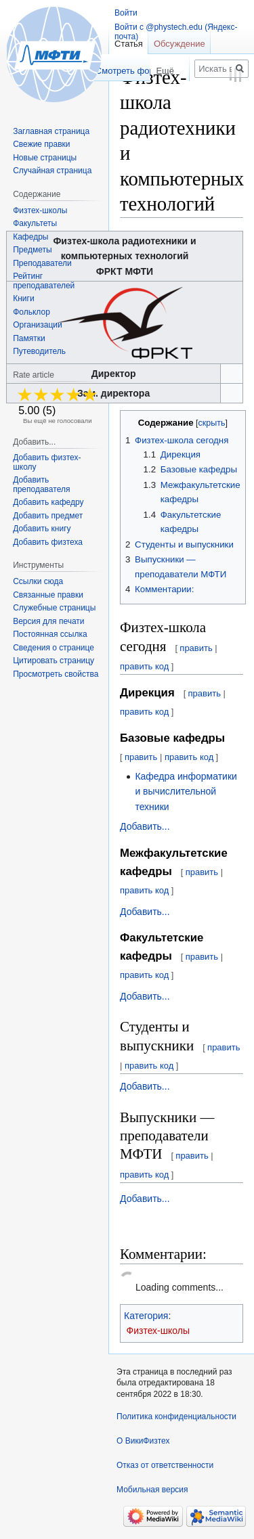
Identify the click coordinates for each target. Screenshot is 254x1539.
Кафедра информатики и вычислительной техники (186, 791)
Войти (125, 13)
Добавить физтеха (48, 542)
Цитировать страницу (53, 660)
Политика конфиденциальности (176, 1416)
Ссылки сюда (38, 581)
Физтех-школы (158, 1330)
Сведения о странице (53, 647)
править (195, 648)
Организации (37, 325)
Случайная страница (52, 170)
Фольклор (31, 312)
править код (144, 666)
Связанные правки (48, 595)
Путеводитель (39, 351)
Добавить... (145, 826)
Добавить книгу (41, 528)
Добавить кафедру (48, 502)
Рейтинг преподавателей (44, 280)
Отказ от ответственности (165, 1465)
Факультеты (35, 223)
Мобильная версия (152, 1489)
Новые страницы (45, 157)
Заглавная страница (51, 131)
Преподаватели (42, 263)
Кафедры (30, 237)
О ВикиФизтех (143, 1441)
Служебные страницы (54, 607)
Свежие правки (41, 144)
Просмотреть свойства (55, 674)
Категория (146, 1315)
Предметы (32, 249)
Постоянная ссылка (50, 634)
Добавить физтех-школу (47, 462)
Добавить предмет (48, 515)
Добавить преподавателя (41, 484)
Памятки (29, 338)
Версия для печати (48, 621)
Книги (23, 298)
